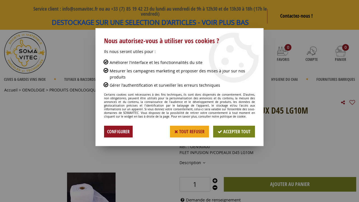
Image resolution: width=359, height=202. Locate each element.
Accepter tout (234, 131)
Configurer (118, 131)
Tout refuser (189, 131)
